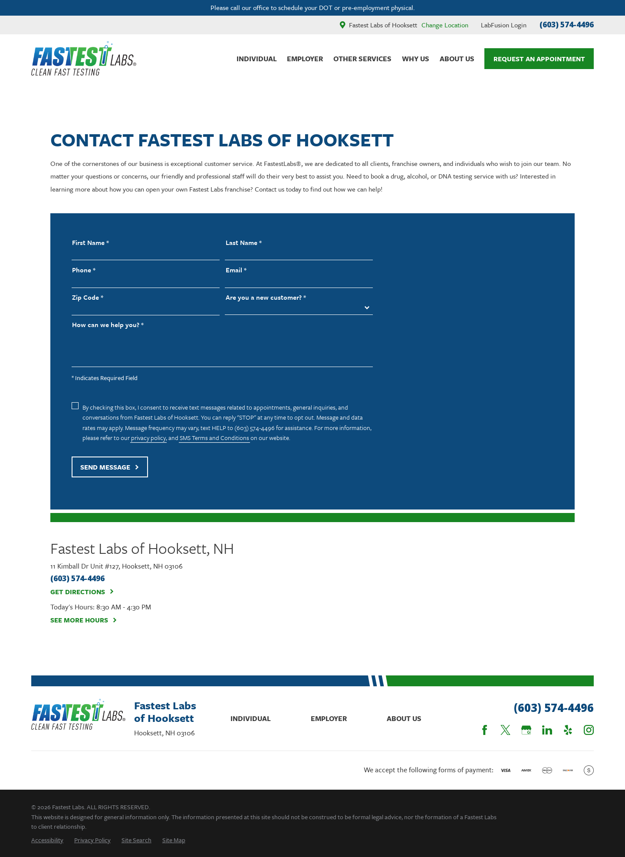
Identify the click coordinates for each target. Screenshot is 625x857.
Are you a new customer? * (266, 297)
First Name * (90, 242)
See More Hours (83, 620)
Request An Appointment (539, 58)
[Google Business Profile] (526, 730)
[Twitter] (505, 730)
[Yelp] (568, 730)
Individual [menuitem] (257, 58)
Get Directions (82, 592)
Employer (329, 718)
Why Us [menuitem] (415, 58)
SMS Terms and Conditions (214, 437)
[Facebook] (485, 730)
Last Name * (244, 242)
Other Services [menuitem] (362, 58)
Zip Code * (87, 297)
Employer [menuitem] (305, 58)
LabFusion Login (503, 25)
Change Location (444, 25)
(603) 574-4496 (566, 25)
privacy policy (148, 437)
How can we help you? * (108, 325)
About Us (404, 718)
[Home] (83, 58)
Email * (236, 270)
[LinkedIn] (547, 730)
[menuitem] (47, 839)
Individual (250, 718)
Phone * (83, 270)
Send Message (109, 467)
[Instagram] (589, 730)
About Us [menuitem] (457, 58)
